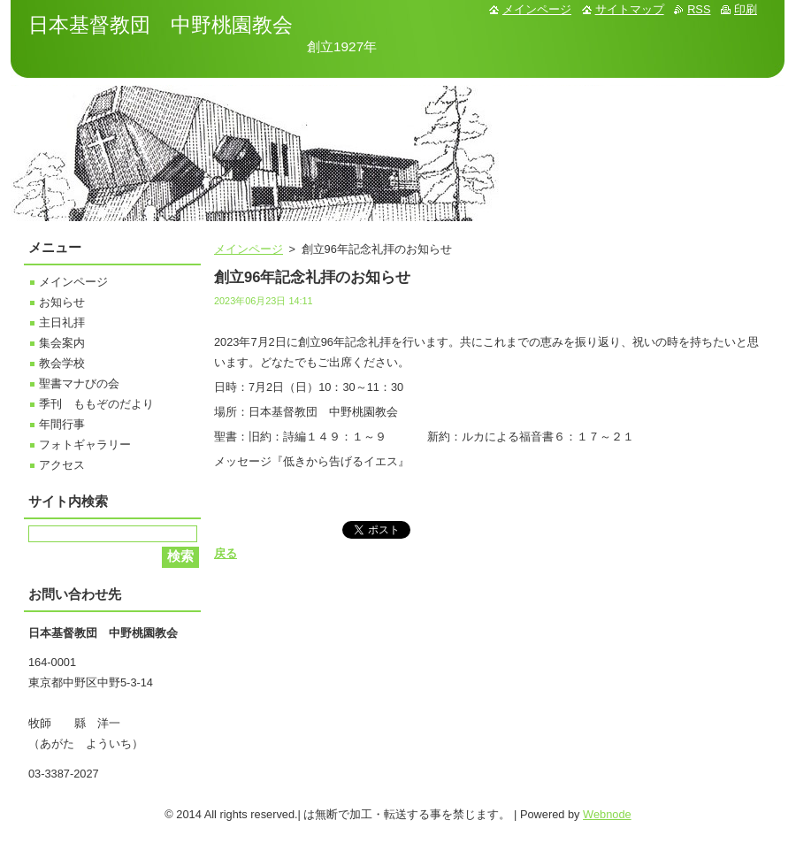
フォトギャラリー (85, 444)
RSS (698, 9)
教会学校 (62, 363)
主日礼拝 (62, 322)
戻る (225, 553)
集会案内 (62, 342)
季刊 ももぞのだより (96, 403)
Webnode (607, 814)
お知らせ (62, 302)
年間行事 (62, 424)
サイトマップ (629, 9)
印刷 (745, 9)
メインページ (248, 249)
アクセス (62, 464)
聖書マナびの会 (79, 383)
